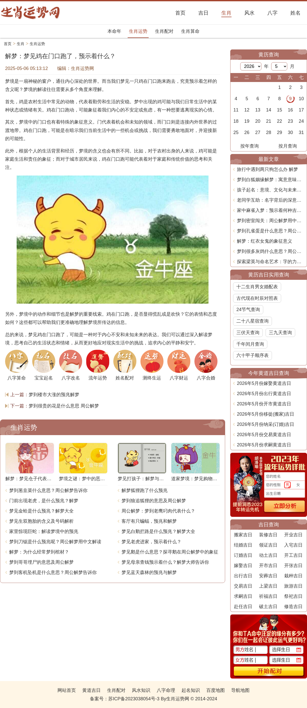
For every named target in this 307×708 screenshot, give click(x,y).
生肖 (21, 44)
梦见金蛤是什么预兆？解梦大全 (41, 511)
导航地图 (240, 690)
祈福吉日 (268, 596)
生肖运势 (138, 31)
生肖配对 (164, 31)
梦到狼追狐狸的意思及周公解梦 (154, 500)
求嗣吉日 (243, 596)
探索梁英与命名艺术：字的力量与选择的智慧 (270, 261)
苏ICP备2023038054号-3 (133, 698)
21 (268, 121)
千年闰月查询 (250, 344)
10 (301, 98)
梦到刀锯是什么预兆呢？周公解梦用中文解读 (55, 541)
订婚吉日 (243, 555)
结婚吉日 (243, 545)
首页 (8, 44)
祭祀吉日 (293, 596)
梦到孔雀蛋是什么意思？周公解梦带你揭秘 (270, 230)
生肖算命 (190, 31)
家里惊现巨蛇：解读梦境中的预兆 (43, 531)
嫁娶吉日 (243, 565)
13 (257, 109)
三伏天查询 (247, 332)
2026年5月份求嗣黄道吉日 (264, 444)
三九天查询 (280, 332)
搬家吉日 (243, 534)
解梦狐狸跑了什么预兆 (145, 490)
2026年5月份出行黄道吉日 (264, 393)
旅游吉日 (293, 586)
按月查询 (288, 146)
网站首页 (66, 690)
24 (301, 121)
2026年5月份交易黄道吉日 (264, 434)
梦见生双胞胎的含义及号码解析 (41, 521)
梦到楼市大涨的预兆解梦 (54, 394)
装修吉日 (268, 534)
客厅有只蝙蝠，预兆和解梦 (149, 521)
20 (257, 121)
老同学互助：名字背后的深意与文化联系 (270, 200)
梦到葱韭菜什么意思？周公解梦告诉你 (48, 490)
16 (290, 109)
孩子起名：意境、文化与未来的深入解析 (270, 189)
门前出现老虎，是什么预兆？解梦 (43, 500)
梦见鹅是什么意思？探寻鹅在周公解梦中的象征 (170, 552)
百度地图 (215, 690)
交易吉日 (243, 586)
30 (290, 132)
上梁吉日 (268, 586)
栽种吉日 (293, 575)
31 (301, 132)
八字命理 (166, 690)
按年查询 (249, 146)
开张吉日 (293, 565)
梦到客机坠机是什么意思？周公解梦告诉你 (53, 572)
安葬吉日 (268, 575)
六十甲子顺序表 (252, 355)
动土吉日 (268, 555)
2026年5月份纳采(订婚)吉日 (265, 424)
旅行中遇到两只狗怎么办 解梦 (267, 169)
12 (246, 109)
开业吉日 (293, 534)
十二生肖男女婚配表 (257, 286)
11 (235, 109)
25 (235, 132)
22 (279, 121)
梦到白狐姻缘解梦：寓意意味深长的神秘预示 (270, 179)
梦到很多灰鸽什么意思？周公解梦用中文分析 (270, 251)
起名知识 (191, 690)
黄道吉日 (91, 690)
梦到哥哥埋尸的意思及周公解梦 (41, 562)
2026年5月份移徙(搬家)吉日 (265, 414)
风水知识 (141, 690)
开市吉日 (268, 565)
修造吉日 (293, 606)
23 (290, 121)
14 (268, 109)
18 (235, 121)
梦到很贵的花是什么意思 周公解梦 (64, 405)
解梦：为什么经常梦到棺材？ (39, 552)
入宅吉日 (293, 545)
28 (268, 132)
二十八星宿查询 (252, 321)
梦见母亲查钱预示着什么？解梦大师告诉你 (165, 562)
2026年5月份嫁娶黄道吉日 (264, 383)
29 (279, 132)
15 (279, 109)
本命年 (114, 31)
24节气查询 (248, 309)
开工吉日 (293, 555)
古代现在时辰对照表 (257, 298)
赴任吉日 (243, 606)
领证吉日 (268, 545)
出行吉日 (243, 575)
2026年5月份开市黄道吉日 (264, 403)
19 (246, 121)
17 (301, 109)
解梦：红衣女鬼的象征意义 (264, 241)
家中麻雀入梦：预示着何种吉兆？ (270, 210)
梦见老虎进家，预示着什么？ (151, 541)
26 (246, 132)
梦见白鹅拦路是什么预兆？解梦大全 (158, 531)
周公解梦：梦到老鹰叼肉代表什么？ (158, 511)
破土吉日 (268, 606)
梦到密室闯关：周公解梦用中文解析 (270, 220)
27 (257, 132)
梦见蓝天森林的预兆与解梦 (149, 572)
